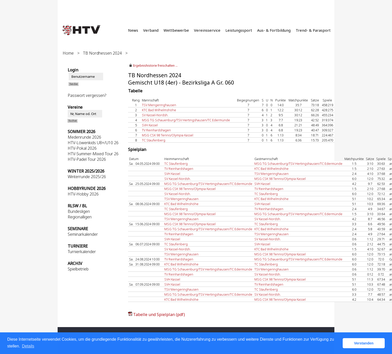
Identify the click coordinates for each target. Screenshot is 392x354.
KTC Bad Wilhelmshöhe (159, 110)
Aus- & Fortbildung (274, 30)
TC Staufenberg (153, 140)
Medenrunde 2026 (84, 137)
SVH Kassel (150, 125)
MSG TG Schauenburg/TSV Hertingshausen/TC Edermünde (186, 120)
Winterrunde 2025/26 (87, 176)
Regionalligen (80, 217)
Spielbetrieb (78, 269)
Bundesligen (79, 211)
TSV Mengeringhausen (159, 105)
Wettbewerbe (176, 30)
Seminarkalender (83, 234)
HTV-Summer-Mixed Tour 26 (93, 153)
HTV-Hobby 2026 (83, 194)
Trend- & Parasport (313, 30)
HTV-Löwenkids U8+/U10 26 (93, 142)
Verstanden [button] (364, 343)
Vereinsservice (207, 30)
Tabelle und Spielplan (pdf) (159, 314)
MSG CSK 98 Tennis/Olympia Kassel (167, 135)
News (133, 30)
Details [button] (28, 346)
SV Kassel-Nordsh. (155, 115)
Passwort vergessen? (87, 95)
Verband (151, 30)
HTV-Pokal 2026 (82, 148)
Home (68, 53)
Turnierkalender (82, 251)
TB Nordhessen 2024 (102, 53)
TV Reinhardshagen (156, 130)
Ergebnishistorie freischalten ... (155, 65)
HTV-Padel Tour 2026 (87, 159)
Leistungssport (238, 30)
